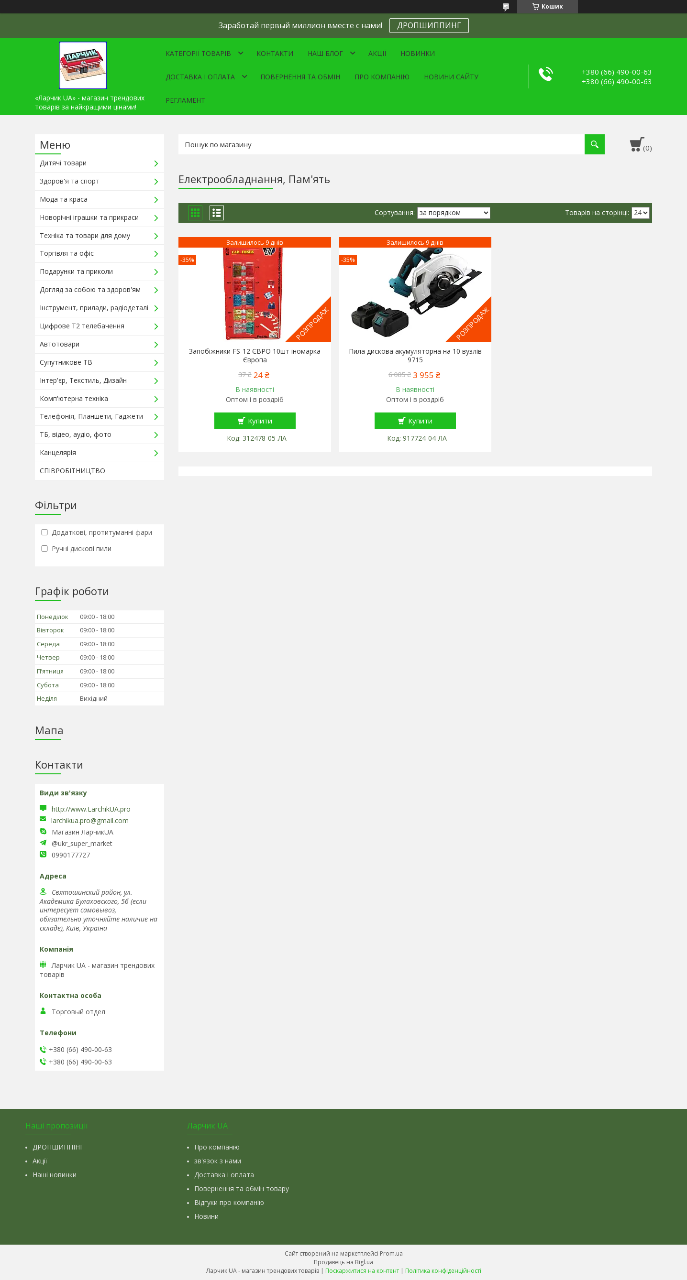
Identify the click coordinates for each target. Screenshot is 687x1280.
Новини (206, 1216)
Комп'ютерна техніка (74, 398)
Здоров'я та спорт (70, 180)
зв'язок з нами (217, 1160)
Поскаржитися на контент (362, 1271)
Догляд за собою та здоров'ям (90, 289)
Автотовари (59, 343)
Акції (377, 53)
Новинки (417, 53)
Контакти (274, 53)
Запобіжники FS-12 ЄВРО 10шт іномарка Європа (255, 355)
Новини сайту (451, 76)
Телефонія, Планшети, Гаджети (91, 416)
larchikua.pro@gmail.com (90, 820)
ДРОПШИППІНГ (58, 1146)
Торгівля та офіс (67, 253)
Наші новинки (55, 1174)
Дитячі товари (63, 162)
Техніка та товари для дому (85, 235)
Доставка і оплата (200, 76)
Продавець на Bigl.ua (343, 1262)
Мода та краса (64, 199)
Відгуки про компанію (229, 1202)
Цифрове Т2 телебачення (82, 325)
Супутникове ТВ (66, 362)
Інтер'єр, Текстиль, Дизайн (83, 380)
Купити (260, 420)
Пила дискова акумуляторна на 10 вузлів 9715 (415, 355)
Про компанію (382, 76)
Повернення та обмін (300, 76)
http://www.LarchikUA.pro (91, 809)
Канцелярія (58, 452)
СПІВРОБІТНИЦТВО (72, 470)
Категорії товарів (198, 53)
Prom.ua (391, 1253)
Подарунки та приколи (76, 271)
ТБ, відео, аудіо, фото (75, 434)
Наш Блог (325, 53)
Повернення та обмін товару (241, 1188)
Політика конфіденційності (443, 1271)
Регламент (185, 100)
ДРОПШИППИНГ (429, 25)
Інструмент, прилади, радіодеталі (94, 307)
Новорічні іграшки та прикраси (89, 217)
